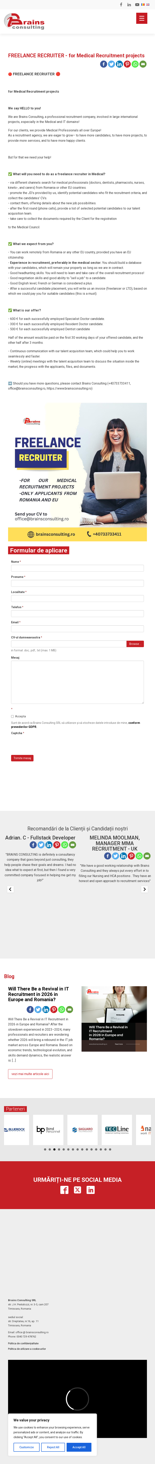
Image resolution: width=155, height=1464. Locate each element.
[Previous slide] (10, 889)
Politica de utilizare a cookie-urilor (27, 1349)
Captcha (17, 733)
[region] (52, 1435)
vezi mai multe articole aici (30, 1074)
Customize (26, 1447)
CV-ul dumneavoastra (26, 637)
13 (101, 1149)
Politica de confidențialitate (23, 1343)
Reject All (53, 1447)
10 (87, 1149)
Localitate (19, 592)
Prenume (18, 576)
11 (91, 1149)
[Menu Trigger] (141, 18)
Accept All (79, 1447)
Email (16, 622)
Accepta (18, 716)
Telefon (17, 607)
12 (96, 1149)
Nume (16, 561)
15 (110, 1149)
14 (105, 1149)
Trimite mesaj (22, 758)
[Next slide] (144, 889)
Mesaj (15, 657)
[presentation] (41, 744)
